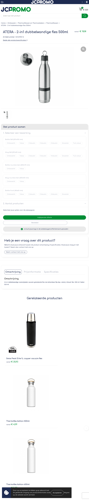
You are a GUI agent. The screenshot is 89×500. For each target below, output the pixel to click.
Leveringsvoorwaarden (54, 448)
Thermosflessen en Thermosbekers (31, 23)
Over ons (48, 417)
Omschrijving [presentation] (13, 272)
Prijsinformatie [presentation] (32, 272)
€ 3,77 (52, 398)
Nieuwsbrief (49, 420)
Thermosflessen (52, 23)
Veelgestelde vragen (53, 423)
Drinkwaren (12, 23)
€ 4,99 (52, 348)
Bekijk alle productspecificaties (15, 40)
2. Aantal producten (13, 203)
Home (3, 23)
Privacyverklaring (51, 453)
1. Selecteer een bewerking (16, 133)
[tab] (13, 272)
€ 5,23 (11, 398)
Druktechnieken (51, 426)
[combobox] (41, 16)
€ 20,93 (12, 348)
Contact (4, 448)
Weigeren (67, 492)
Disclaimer (49, 456)
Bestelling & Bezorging (9, 450)
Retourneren (5, 453)
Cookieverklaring (51, 450)
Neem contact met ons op (16, 252)
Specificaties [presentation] (51, 272)
